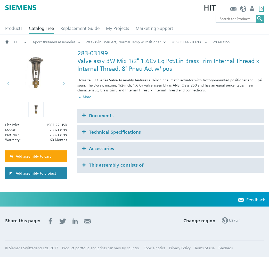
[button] (36, 109)
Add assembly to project (36, 173)
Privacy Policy (180, 248)
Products (13, 28)
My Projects (117, 28)
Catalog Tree (41, 28)
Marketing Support (154, 28)
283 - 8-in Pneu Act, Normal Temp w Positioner (123, 42)
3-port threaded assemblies (53, 42)
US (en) (235, 220)
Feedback (255, 199)
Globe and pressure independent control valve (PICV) (20, 42)
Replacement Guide (80, 28)
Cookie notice (154, 248)
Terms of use (204, 248)
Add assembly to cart (33, 156)
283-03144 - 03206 (186, 42)
